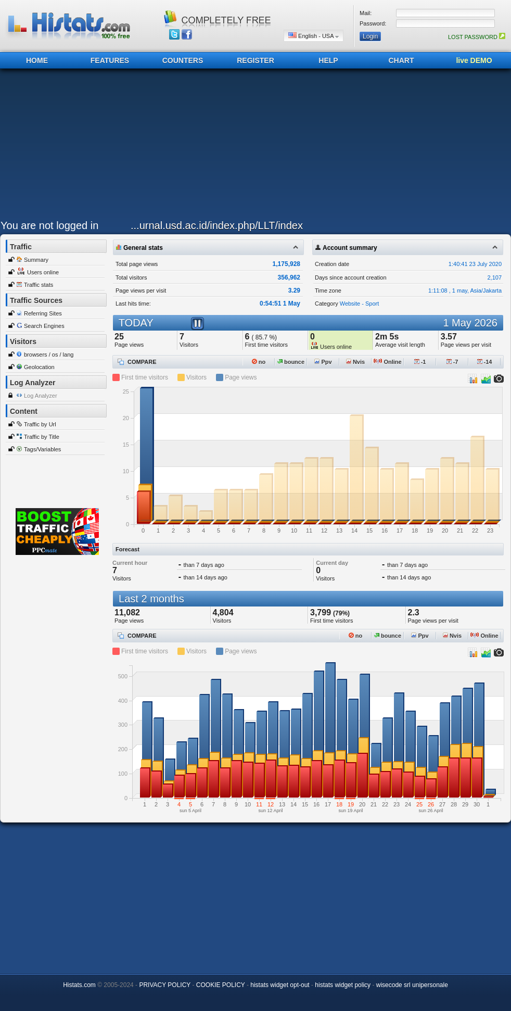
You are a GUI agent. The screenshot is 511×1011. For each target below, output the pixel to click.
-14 (484, 362)
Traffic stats (38, 285)
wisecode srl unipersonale (412, 985)
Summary (36, 260)
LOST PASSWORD (476, 37)
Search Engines (44, 326)
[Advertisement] (197, 147)
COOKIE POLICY (220, 985)
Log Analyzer (40, 396)
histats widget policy (343, 985)
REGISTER (255, 60)
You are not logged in (49, 225)
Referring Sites (43, 313)
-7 (452, 362)
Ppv (322, 362)
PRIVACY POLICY (164, 985)
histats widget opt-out (279, 985)
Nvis (355, 362)
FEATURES (110, 60)
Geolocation (39, 367)
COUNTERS (182, 60)
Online (387, 362)
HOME (37, 60)
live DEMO (474, 60)
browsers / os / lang (48, 354)
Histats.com (79, 985)
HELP (328, 60)
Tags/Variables (42, 449)
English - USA (313, 35)
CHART (401, 60)
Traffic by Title (41, 437)
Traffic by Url (40, 424)
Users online (43, 272)
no (259, 362)
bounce (290, 362)
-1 (420, 362)
